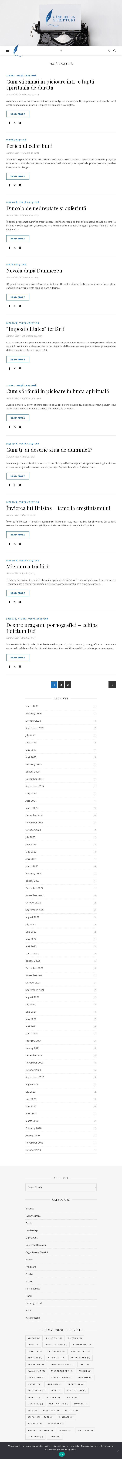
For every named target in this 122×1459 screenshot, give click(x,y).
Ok (61, 1454)
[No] (118, 1450)
